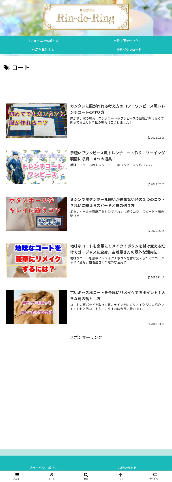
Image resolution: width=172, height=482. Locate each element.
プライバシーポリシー (44, 467)
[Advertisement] (86, 85)
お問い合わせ (127, 467)
